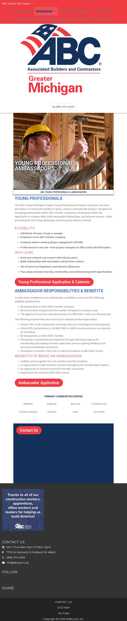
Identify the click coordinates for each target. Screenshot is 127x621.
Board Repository (103, 19)
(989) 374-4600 (63, 106)
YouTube (63, 613)
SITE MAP (63, 607)
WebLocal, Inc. (75, 619)
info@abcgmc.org (17, 562)
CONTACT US (104, 11)
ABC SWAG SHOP (78, 19)
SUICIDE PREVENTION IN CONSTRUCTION (39, 19)
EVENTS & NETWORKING (76, 11)
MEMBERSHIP (46, 11)
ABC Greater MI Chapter (16, 3)
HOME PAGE (23, 11)
